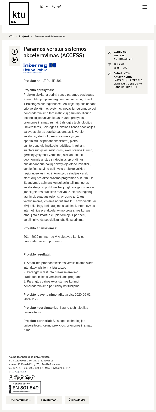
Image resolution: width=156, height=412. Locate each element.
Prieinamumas (20, 400)
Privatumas (49, 400)
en (48, 6)
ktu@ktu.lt (20, 371)
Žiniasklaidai (77, 400)
